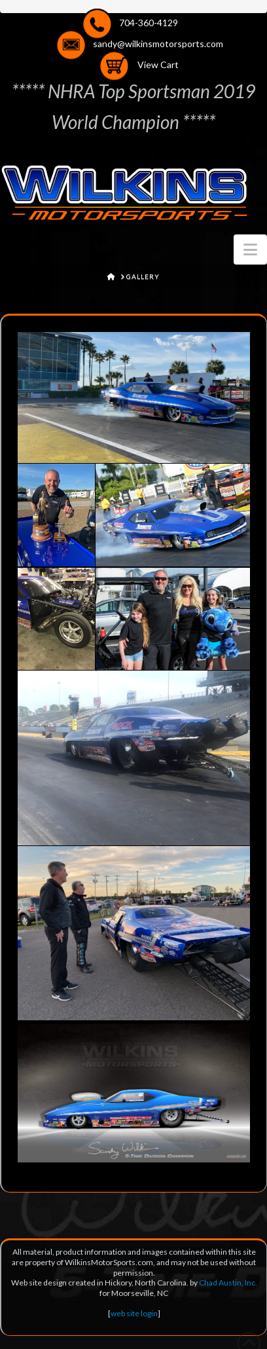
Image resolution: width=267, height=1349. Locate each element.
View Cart (158, 65)
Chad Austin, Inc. (228, 1282)
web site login (134, 1313)
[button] (250, 249)
